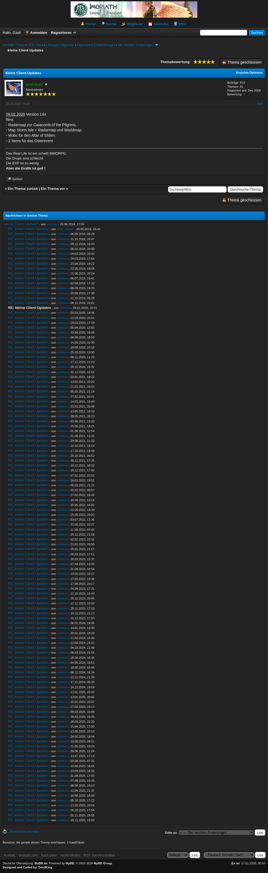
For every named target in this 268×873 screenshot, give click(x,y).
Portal (91, 24)
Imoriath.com (28, 855)
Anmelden (38, 33)
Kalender (161, 24)
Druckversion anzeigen (24, 831)
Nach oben (49, 855)
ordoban (52, 224)
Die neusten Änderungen (136, 45)
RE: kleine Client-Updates (28, 229)
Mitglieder (135, 24)
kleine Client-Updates (21, 224)
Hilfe (182, 24)
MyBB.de (41, 863)
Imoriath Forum (14, 45)
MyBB (70, 863)
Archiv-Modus (70, 855)
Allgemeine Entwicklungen (96, 45)
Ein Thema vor (53, 189)
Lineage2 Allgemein (60, 45)
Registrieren (61, 33)
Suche (111, 24)
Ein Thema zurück (23, 189)
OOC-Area (35, 45)
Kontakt (9, 855)
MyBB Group (103, 863)
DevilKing (45, 867)
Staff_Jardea (65, 229)
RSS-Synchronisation (99, 855)
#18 (259, 103)
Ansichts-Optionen (249, 72)
